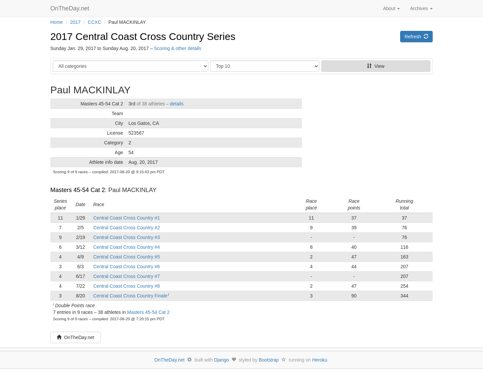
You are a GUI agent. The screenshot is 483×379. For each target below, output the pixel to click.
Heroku (319, 360)
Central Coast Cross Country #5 (126, 256)
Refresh (416, 36)
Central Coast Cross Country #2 (126, 227)
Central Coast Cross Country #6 (126, 266)
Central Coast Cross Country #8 (126, 286)
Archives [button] (421, 8)
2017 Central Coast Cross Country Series (142, 36)
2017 (75, 22)
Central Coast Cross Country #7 (126, 276)
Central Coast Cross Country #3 (126, 237)
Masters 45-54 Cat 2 (77, 190)
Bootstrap (269, 360)
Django (221, 360)
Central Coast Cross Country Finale (130, 295)
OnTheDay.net (70, 8)
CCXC (94, 22)
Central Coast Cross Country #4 (126, 247)
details (176, 103)
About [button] (391, 8)
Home (56, 22)
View (375, 66)
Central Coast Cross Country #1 (126, 218)
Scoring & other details (177, 48)
